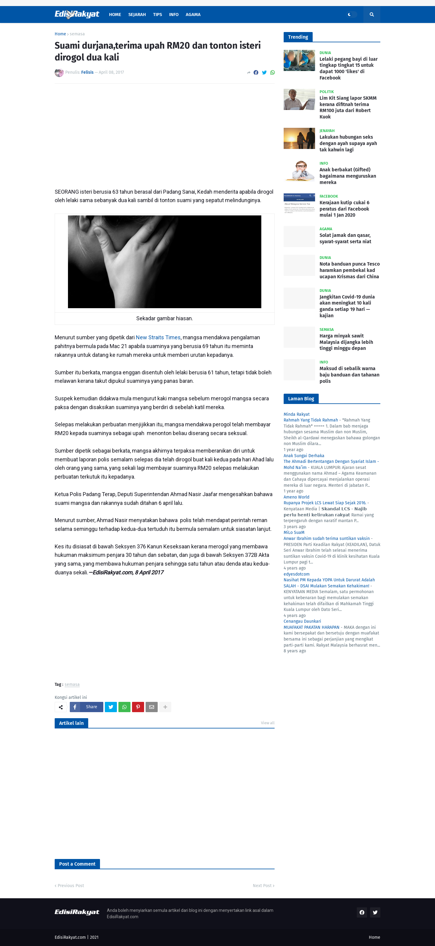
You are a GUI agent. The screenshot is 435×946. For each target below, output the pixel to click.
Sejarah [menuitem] (137, 14)
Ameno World (296, 497)
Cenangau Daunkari (302, 621)
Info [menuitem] (174, 14)
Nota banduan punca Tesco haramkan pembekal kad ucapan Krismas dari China (350, 270)
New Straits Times (158, 337)
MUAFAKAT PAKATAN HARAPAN (312, 627)
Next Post (262, 885)
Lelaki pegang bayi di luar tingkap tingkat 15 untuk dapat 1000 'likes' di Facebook (349, 68)
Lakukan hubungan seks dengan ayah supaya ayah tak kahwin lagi (348, 143)
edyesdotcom (297, 574)
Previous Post (71, 885)
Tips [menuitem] (157, 14)
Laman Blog (301, 399)
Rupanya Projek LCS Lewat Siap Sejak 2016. (325, 502)
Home (60, 34)
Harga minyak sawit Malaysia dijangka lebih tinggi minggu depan (346, 342)
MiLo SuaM (294, 532)
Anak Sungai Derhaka (304, 455)
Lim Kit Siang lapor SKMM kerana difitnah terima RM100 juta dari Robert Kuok (348, 107)
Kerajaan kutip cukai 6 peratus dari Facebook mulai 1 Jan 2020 (344, 209)
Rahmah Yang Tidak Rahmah (311, 420)
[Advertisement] (165, 133)
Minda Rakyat (297, 414)
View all (268, 723)
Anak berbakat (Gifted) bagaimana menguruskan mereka (348, 176)
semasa (77, 34)
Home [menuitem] (115, 14)
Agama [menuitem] (193, 14)
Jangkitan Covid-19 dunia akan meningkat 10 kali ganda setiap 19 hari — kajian (347, 306)
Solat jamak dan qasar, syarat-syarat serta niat (345, 238)
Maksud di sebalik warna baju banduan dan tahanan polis (349, 375)
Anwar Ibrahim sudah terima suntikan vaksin (327, 538)
